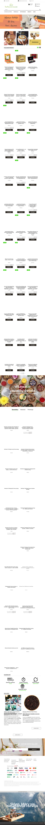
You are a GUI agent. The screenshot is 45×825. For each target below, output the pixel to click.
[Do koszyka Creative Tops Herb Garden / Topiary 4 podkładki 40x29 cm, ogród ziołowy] (9, 185)
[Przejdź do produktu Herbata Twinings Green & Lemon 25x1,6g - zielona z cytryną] (27, 522)
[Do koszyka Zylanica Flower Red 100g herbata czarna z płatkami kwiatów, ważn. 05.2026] (9, 102)
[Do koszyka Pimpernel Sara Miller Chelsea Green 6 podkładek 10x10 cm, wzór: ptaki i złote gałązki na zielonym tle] (32, 320)
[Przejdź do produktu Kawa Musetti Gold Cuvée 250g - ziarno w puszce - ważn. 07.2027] (11, 561)
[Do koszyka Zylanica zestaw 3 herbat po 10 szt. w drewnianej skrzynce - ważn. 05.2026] (21, 102)
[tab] (21, 29)
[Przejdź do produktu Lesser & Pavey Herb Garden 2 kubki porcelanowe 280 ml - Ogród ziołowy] (32, 196)
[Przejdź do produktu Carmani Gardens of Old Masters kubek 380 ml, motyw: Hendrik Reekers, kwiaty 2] (9, 141)
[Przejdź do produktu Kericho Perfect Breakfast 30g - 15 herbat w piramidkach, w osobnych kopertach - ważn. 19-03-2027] (32, 278)
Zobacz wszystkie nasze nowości (22, 812)
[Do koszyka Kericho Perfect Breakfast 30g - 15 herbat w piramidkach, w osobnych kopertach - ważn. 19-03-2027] (32, 294)
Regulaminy (20, 759)
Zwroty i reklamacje (22, 761)
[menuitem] (8, 11)
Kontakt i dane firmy (29, 759)
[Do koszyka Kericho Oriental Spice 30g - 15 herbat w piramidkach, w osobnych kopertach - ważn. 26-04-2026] (21, 294)
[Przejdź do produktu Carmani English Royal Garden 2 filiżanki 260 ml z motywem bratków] (32, 86)
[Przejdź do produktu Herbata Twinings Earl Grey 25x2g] (11, 482)
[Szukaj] (40, 10)
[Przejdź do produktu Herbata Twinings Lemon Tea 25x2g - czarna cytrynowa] (11, 463)
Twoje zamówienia (7, 759)
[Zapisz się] (34, 749)
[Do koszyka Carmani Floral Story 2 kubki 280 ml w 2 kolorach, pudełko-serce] (21, 130)
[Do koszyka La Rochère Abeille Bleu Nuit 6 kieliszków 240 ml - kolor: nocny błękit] (9, 212)
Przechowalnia (6, 761)
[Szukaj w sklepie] (21, 9)
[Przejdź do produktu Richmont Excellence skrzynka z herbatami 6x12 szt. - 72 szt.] (32, 58)
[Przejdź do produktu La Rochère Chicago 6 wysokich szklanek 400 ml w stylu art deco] (21, 196)
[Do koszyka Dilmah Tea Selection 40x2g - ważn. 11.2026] (9, 267)
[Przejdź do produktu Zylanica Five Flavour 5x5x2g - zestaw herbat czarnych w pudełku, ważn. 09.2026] (11, 522)
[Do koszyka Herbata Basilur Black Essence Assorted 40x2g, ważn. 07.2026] (9, 240)
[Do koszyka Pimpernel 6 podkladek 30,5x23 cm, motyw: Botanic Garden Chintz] (32, 370)
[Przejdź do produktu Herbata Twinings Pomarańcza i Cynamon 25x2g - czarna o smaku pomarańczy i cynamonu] (27, 443)
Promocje (35, 760)
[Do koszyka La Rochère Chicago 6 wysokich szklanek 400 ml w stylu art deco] (21, 212)
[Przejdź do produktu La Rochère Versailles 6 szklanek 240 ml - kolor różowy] (9, 356)
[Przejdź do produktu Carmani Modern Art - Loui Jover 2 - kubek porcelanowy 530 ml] (21, 141)
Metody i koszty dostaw (14, 761)
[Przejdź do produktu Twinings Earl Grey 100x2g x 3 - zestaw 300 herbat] (11, 580)
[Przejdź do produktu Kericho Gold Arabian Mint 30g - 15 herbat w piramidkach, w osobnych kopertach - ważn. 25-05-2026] (9, 278)
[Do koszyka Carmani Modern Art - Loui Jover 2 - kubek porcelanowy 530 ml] (21, 157)
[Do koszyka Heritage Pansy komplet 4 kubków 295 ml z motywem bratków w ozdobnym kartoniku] (9, 345)
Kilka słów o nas (28, 760)
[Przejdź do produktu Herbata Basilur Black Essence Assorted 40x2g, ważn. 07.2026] (9, 223)
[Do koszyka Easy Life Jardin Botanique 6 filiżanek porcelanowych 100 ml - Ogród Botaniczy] (32, 185)
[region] (22, 21)
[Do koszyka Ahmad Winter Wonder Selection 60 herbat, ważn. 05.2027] (21, 240)
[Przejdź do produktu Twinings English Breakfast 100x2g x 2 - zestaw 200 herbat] (26, 622)
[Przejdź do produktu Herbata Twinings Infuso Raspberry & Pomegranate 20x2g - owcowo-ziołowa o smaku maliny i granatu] (11, 421)
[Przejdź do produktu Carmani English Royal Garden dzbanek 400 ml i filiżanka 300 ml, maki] (9, 113)
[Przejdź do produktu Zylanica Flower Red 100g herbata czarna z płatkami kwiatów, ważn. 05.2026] (9, 86)
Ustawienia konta (6, 760)
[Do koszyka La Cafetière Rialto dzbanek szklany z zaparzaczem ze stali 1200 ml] (21, 345)
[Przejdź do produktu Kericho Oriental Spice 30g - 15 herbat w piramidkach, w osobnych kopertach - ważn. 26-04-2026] (21, 278)
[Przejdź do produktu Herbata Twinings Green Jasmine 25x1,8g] (27, 482)
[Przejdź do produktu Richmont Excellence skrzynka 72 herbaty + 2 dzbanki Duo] (32, 113)
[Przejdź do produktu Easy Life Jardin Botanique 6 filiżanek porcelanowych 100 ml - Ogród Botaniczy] (32, 168)
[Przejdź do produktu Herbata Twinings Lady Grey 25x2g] (11, 443)
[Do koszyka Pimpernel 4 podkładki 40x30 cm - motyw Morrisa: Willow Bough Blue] (21, 370)
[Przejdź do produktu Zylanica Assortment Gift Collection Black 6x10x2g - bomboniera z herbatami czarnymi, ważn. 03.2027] (27, 600)
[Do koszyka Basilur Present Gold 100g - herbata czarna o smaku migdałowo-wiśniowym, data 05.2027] (21, 75)
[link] (22, 21)
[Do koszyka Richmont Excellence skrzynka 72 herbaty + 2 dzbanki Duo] (32, 130)
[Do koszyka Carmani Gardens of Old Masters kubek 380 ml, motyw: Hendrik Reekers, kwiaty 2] (9, 157)
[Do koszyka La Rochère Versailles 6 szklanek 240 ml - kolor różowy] (9, 370)
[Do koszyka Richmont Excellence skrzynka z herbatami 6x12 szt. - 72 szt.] (32, 75)
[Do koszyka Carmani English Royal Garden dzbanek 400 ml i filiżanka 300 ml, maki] (9, 130)
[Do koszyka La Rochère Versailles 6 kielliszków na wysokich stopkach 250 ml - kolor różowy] (32, 345)
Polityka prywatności (22, 760)
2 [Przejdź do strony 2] (23, 373)
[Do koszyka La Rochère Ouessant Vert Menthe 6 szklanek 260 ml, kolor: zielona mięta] (32, 267)
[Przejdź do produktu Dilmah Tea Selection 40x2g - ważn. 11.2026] (9, 250)
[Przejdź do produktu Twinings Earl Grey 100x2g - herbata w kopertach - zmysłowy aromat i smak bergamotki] (11, 502)
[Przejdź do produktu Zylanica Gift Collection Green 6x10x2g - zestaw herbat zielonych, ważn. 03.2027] (11, 600)
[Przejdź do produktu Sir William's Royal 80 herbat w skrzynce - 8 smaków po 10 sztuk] (27, 642)
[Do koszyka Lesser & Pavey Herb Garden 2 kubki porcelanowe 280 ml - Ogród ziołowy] (32, 212)
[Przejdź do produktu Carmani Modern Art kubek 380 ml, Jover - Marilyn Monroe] (32, 141)
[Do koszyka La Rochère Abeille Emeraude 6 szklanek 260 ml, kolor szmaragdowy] (21, 267)
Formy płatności (13, 760)
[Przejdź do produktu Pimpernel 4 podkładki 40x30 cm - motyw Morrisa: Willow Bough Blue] (21, 356)
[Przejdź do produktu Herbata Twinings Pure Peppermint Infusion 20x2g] (27, 463)
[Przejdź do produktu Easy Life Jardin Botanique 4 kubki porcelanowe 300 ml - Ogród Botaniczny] (21, 168)
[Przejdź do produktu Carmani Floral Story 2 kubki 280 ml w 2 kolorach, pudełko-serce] (21, 113)
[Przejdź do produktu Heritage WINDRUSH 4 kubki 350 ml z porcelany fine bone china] (21, 305)
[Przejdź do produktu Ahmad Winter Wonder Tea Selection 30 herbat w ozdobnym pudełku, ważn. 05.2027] (32, 223)
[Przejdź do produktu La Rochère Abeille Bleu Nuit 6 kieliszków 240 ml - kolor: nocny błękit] (9, 196)
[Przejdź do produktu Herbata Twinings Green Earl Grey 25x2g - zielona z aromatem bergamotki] (27, 541)
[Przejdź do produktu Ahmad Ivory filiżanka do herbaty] (26, 580)
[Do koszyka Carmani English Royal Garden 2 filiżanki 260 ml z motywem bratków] (32, 102)
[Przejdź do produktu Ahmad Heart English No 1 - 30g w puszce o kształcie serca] (11, 662)
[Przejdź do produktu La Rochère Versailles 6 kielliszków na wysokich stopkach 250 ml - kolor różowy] (32, 331)
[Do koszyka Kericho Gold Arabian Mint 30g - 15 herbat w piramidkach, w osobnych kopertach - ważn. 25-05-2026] (9, 294)
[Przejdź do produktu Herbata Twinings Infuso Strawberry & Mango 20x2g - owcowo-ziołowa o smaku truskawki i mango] (27, 421)
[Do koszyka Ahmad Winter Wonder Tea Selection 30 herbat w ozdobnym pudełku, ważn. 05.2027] (32, 240)
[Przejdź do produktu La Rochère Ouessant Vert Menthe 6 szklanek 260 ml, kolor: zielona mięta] (32, 250)
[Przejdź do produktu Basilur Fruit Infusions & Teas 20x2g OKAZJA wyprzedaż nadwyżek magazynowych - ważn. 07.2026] (9, 58)
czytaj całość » (17, 734)
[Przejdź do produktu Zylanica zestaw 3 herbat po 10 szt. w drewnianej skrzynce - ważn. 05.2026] (21, 86)
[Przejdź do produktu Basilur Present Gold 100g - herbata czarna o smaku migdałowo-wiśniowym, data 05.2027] (21, 58)
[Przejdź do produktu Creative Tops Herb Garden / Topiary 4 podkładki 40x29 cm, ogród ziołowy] (9, 168)
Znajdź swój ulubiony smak (22, 396)
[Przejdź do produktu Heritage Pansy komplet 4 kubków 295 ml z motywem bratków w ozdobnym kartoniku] (9, 331)
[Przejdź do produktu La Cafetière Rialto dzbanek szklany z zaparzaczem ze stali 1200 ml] (21, 331)
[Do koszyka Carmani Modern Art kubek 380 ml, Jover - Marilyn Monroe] (32, 157)
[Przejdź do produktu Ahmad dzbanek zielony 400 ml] (11, 642)
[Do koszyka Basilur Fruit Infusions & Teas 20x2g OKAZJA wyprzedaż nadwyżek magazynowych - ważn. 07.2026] (9, 75)
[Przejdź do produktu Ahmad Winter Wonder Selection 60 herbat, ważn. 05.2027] (21, 223)
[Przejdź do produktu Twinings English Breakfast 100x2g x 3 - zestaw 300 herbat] (27, 502)
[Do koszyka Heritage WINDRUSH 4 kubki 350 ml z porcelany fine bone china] (21, 320)
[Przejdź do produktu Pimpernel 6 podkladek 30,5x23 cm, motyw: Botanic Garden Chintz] (32, 356)
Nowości (35, 759)
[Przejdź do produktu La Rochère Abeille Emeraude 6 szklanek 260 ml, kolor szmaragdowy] (21, 250)
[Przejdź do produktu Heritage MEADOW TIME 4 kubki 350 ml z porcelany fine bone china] (9, 305)
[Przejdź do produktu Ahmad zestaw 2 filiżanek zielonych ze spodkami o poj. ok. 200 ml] (27, 561)
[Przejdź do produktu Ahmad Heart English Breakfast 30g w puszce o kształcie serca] (11, 622)
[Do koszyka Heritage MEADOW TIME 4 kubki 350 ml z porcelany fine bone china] (9, 320)
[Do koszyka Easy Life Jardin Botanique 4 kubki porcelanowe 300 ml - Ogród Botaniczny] (21, 185)
